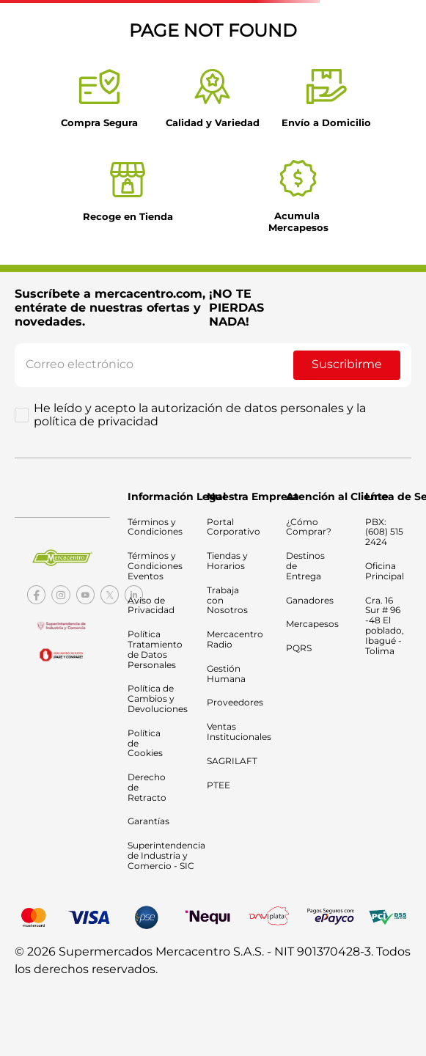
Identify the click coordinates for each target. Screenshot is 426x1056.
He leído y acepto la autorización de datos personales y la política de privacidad (200, 415)
